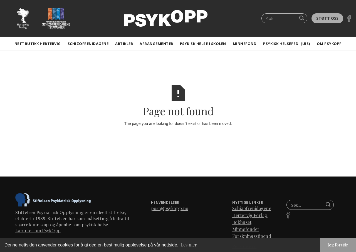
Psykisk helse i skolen (203, 43)
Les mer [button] (189, 245)
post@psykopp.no (170, 208)
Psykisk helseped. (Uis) (286, 43)
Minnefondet (245, 229)
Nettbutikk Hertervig (37, 43)
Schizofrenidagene (88, 43)
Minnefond (245, 43)
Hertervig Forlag (250, 215)
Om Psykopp (329, 43)
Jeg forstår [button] (338, 245)
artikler (124, 43)
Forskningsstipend (251, 236)
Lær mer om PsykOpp (38, 230)
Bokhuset (241, 222)
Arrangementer (156, 43)
